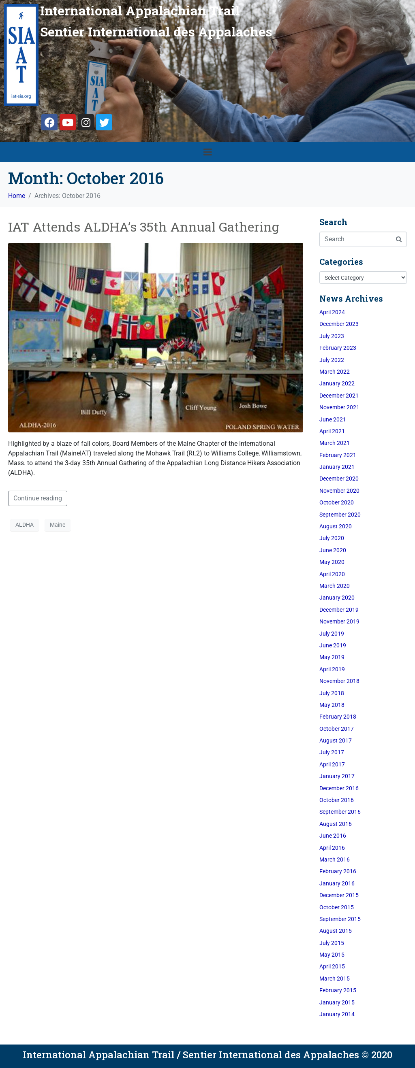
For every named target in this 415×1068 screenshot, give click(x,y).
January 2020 (337, 597)
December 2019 (339, 609)
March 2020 (334, 586)
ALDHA (24, 524)
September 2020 (340, 514)
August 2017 (335, 740)
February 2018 (337, 716)
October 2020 (336, 502)
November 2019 (339, 621)
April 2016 (332, 848)
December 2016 (339, 788)
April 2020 (332, 574)
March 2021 (334, 443)
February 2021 (337, 455)
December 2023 (339, 324)
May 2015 (331, 954)
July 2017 (331, 752)
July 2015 (331, 943)
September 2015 (340, 919)
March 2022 (334, 371)
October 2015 (336, 907)
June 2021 (332, 419)
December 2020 (339, 478)
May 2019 (331, 657)
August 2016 (335, 824)
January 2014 (337, 1014)
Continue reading (37, 498)
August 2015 (335, 931)
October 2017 (336, 728)
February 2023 (337, 348)
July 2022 (331, 360)
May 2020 (331, 562)
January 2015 (337, 1002)
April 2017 (332, 764)
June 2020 (332, 550)
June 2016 (332, 835)
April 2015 (332, 966)
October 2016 (336, 800)
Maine (57, 524)
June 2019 (332, 645)
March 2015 (334, 978)
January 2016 (337, 883)
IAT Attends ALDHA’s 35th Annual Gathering (143, 226)
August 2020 (335, 526)
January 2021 (337, 467)
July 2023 (331, 336)
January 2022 (337, 383)
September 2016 (340, 811)
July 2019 (331, 633)
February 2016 (337, 871)
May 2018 (331, 705)
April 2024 (332, 312)
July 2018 (331, 693)
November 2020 (339, 490)
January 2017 (337, 776)
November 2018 (339, 681)
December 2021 (339, 395)
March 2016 (334, 859)
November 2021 (339, 407)
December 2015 (339, 895)
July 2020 (331, 538)
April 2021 (332, 431)
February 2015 (337, 990)
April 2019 (332, 669)
